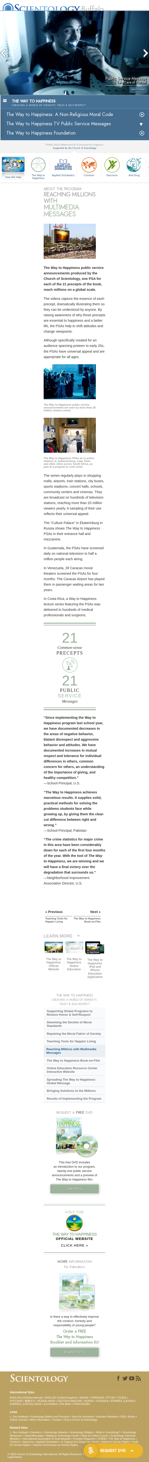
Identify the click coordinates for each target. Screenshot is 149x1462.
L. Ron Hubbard (19, 1416)
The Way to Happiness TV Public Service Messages (58, 123)
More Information (40, 1419)
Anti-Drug (134, 166)
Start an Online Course (95, 1435)
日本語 (122, 1397)
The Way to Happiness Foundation (41, 133)
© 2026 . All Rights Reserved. (45, 1454)
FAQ (123, 1416)
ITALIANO (65, 1404)
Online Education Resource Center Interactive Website (72, 1069)
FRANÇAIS (97, 1397)
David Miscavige (34, 1435)
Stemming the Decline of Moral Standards (69, 1024)
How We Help (13, 177)
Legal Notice (14, 1457)
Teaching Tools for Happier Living (71, 1041)
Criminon (89, 166)
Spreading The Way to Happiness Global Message (71, 1081)
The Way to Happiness (38, 167)
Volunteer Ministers (107, 1416)
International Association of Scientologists (46, 1438)
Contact (56, 1419)
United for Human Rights (115, 1441)
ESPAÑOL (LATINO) (122, 1400)
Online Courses (19, 1419)
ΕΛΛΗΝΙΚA (50, 1404)
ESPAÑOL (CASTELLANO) (26, 1404)
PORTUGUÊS (82, 1404)
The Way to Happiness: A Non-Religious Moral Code (59, 114)
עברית (111, 1397)
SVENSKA (102, 1400)
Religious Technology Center (62, 1435)
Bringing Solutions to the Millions (71, 1091)
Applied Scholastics (63, 166)
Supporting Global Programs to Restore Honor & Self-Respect (70, 1012)
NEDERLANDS (46, 1400)
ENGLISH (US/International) (26, 1397)
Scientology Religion (82, 1432)
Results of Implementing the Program (74, 1098)
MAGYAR (76, 1400)
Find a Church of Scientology (80, 1419)
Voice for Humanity (82, 1416)
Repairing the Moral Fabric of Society (74, 1033)
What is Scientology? (108, 1432)
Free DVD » (74, 1188)
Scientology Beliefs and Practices (50, 1416)
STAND (102, 1438)
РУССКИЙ (16, 1400)
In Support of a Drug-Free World (79, 1441)
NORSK (89, 1400)
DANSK (84, 1397)
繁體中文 (30, 1400)
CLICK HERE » (74, 1245)
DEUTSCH (64, 1400)
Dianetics (36, 1432)
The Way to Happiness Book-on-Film (73, 1060)
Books (131, 1416)
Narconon (112, 166)
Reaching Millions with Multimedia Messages (71, 1050)
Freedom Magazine (84, 1438)
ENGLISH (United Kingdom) (61, 1397)
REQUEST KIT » (74, 1352)
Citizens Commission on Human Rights (55, 1444)
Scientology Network (55, 1432)
